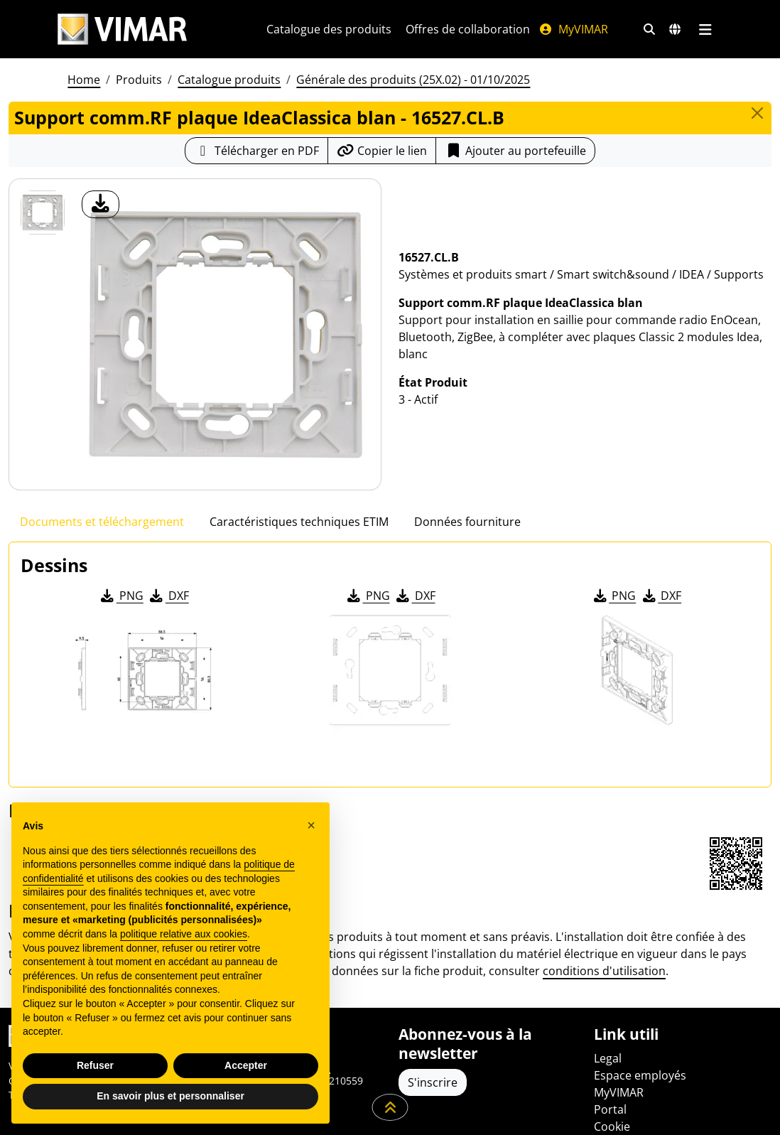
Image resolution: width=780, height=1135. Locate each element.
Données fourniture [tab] (467, 539)
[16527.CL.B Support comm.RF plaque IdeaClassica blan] (43, 230)
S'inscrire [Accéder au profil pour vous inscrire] (432, 1082)
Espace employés (640, 1075)
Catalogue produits (229, 96)
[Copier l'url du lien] (381, 167)
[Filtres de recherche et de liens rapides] (70, 61)
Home (83, 96)
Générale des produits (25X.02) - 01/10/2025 (413, 96)
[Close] (757, 130)
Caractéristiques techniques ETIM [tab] (299, 539)
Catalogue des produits (431, 29)
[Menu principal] (126, 61)
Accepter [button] (245, 1065)
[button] (311, 825)
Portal (610, 1109)
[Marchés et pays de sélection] (96, 61)
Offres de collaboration (571, 29)
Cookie (612, 1126)
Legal (608, 1058)
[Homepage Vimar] (122, 29)
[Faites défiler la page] (390, 1107)
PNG (121, 612)
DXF (168, 612)
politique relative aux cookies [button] (183, 934)
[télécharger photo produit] (100, 221)
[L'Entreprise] (257, 29)
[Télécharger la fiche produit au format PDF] (256, 167)
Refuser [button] (95, 1065)
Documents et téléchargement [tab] (102, 539)
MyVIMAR (676, 29)
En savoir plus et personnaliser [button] (170, 1096)
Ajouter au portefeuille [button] (515, 168)
